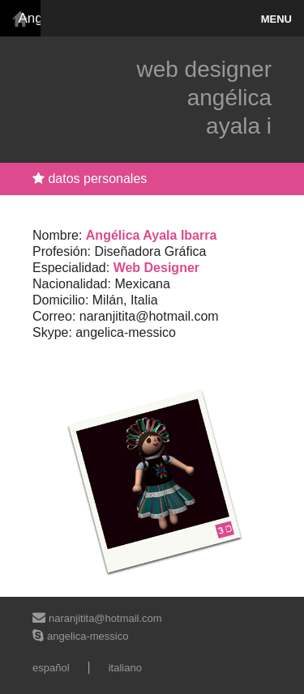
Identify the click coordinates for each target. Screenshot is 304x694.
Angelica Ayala (25, 18)
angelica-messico (87, 636)
